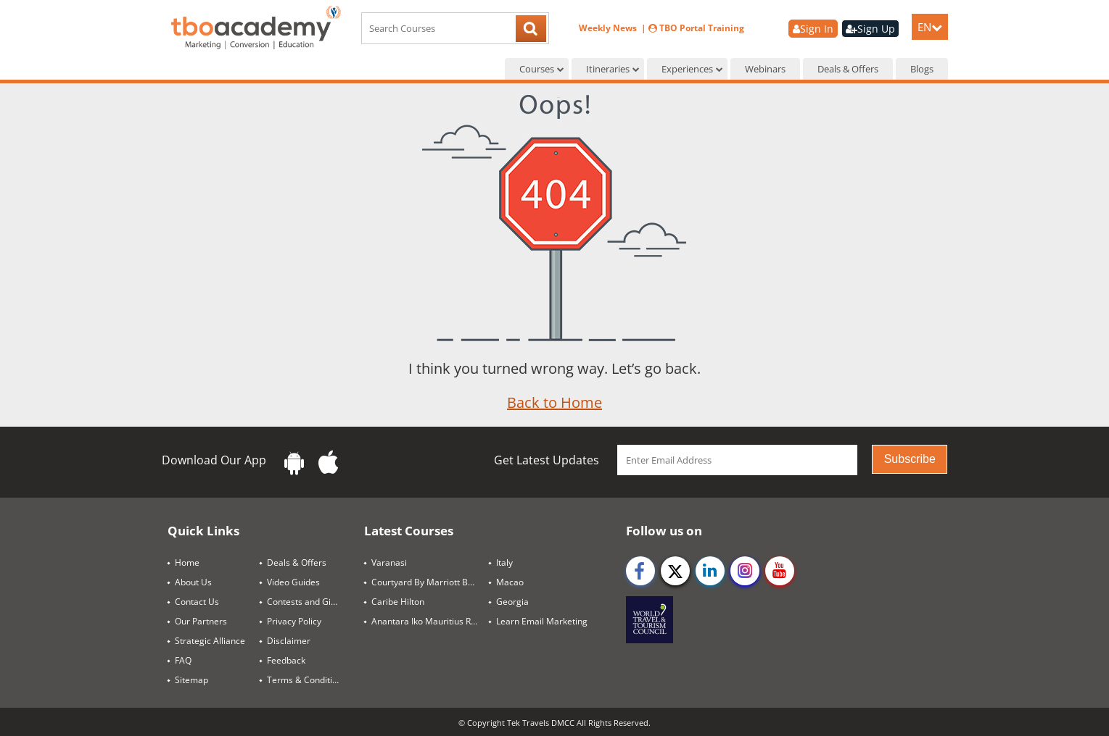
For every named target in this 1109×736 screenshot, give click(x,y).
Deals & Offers (847, 68)
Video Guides (293, 582)
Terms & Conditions (307, 680)
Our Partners (201, 621)
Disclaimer (288, 641)
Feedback (286, 660)
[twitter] (675, 570)
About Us (193, 582)
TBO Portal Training (696, 28)
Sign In (813, 28)
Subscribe (910, 459)
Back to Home (554, 402)
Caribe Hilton (397, 601)
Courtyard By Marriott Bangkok (430, 582)
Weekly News (609, 28)
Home (187, 562)
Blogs (921, 68)
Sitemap (191, 680)
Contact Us (197, 601)
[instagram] (744, 570)
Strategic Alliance (210, 641)
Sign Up (870, 28)
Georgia (512, 601)
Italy (504, 562)
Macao (510, 582)
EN (930, 27)
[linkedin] (710, 570)
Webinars (765, 68)
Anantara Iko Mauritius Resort (430, 621)
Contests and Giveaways (310, 601)
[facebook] (640, 570)
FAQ (183, 660)
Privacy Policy (294, 621)
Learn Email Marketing (542, 621)
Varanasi (389, 562)
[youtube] (779, 570)
